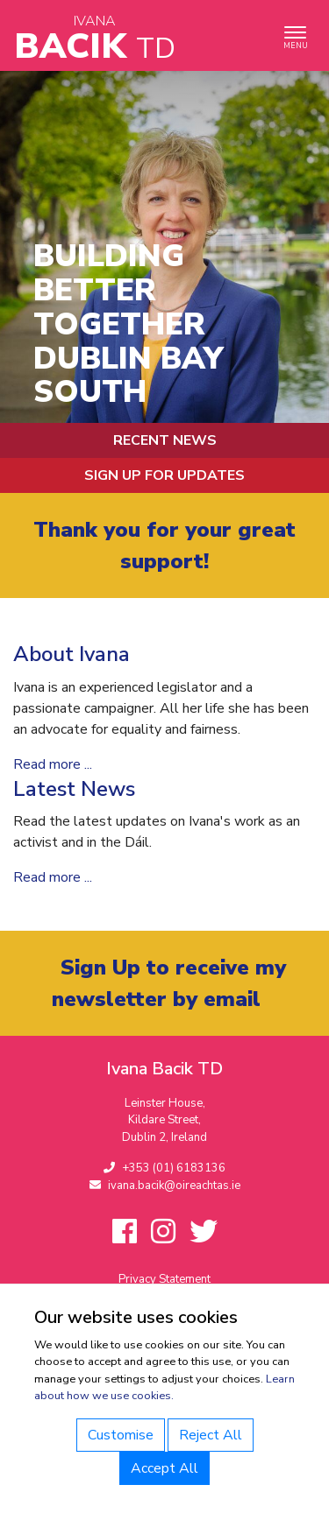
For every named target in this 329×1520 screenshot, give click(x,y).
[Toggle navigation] (295, 35)
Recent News (165, 440)
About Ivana (71, 654)
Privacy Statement (164, 1279)
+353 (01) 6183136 (164, 1168)
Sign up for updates (164, 475)
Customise (121, 1435)
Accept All (164, 1468)
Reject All (210, 1435)
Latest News (74, 789)
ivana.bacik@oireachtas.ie (164, 1185)
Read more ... (52, 764)
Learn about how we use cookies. (164, 1387)
